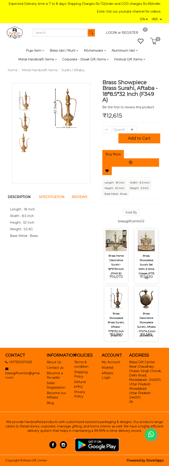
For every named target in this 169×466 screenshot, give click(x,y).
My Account (111, 362)
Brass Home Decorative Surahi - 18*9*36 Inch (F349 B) (116, 264)
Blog (50, 403)
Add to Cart (139, 138)
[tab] (20, 197)
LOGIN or (113, 33)
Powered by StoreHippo (145, 460)
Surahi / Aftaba (73, 70)
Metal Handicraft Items (39, 70)
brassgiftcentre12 (131, 221)
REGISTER (130, 33)
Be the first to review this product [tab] (128, 107)
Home (13, 70)
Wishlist (108, 368)
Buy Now (113, 154)
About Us (54, 362)
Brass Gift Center (35, 460)
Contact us (55, 368)
